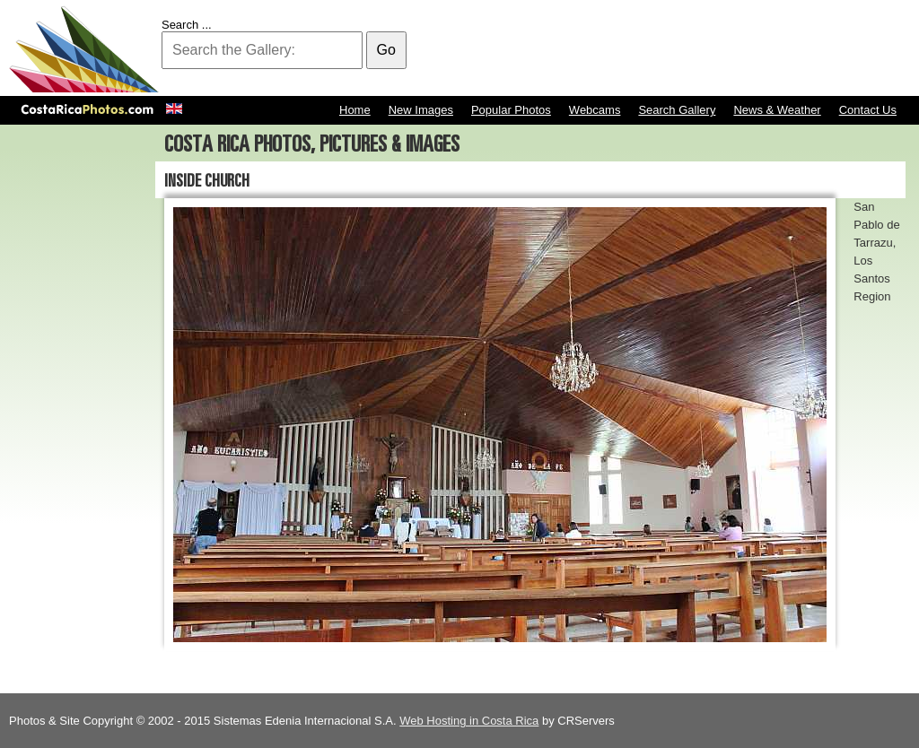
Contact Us (868, 110)
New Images (421, 110)
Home (355, 110)
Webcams (595, 110)
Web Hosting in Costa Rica (468, 720)
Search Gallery (676, 110)
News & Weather (776, 110)
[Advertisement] (583, 49)
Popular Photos (511, 110)
